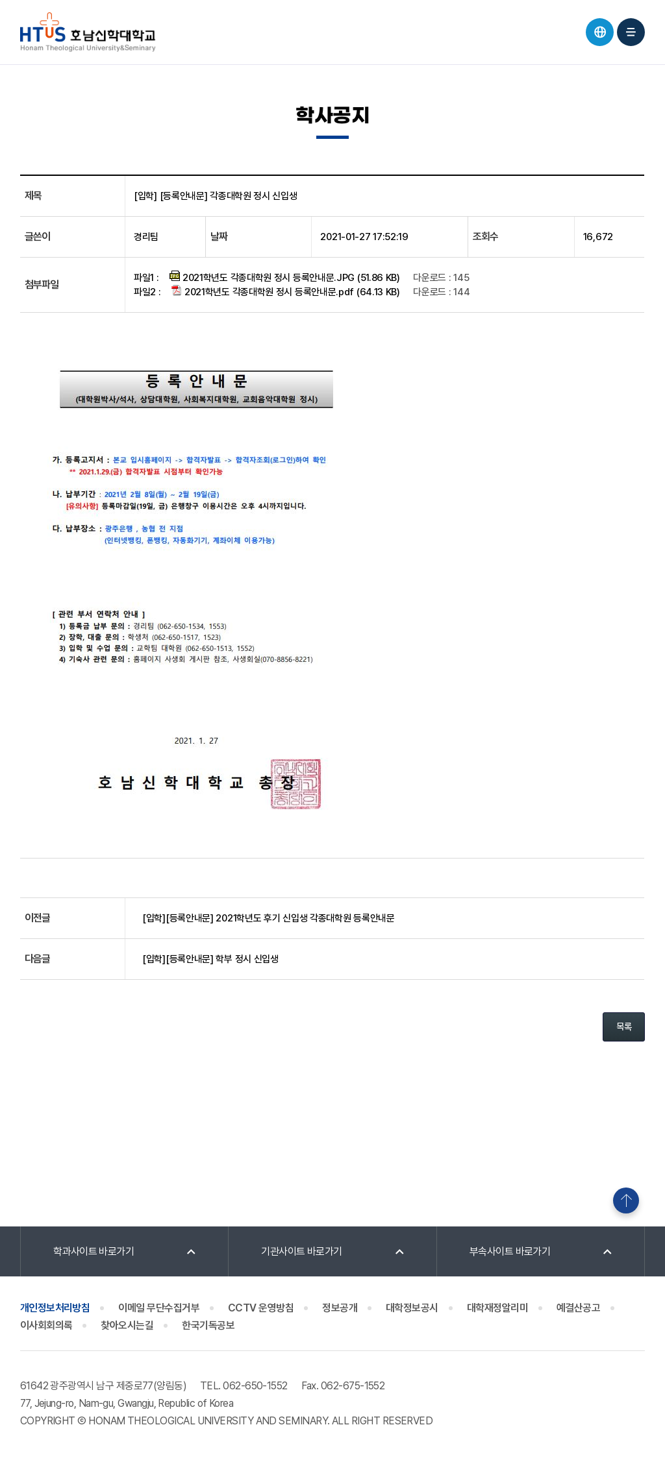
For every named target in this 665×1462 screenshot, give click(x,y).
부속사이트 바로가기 (510, 1251)
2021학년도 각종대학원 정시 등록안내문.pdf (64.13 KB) (285, 291)
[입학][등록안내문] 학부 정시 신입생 (210, 959)
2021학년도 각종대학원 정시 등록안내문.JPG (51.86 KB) (284, 277)
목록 (623, 1026)
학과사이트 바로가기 (93, 1251)
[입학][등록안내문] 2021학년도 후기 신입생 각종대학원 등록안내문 (268, 918)
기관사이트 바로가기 (301, 1251)
